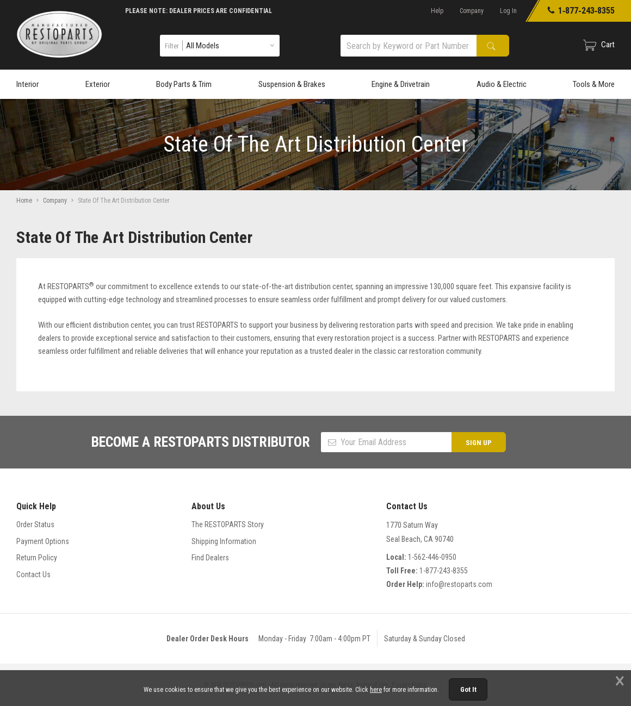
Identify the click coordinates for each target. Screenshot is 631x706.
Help (437, 11)
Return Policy (36, 557)
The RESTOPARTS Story (227, 524)
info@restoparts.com (459, 584)
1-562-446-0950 (432, 557)
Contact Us (33, 574)
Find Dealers (210, 557)
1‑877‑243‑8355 (581, 10)
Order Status (35, 524)
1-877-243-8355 (443, 570)
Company (472, 11)
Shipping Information (223, 541)
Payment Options (42, 541)
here (376, 689)
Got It (468, 689)
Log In (508, 11)
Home (24, 200)
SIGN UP (479, 443)
